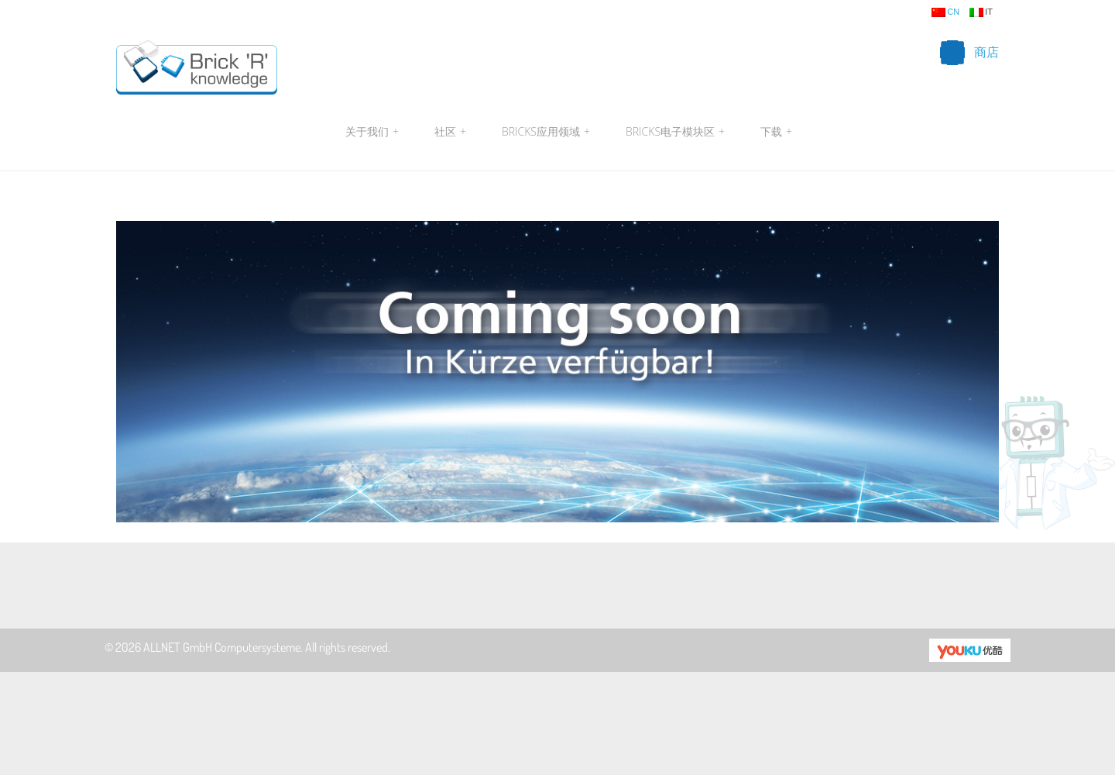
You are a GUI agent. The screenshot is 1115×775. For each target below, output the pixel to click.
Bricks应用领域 (546, 132)
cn (945, 12)
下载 (774, 132)
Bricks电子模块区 (675, 132)
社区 (450, 132)
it (981, 12)
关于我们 (372, 132)
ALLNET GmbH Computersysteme (221, 647)
